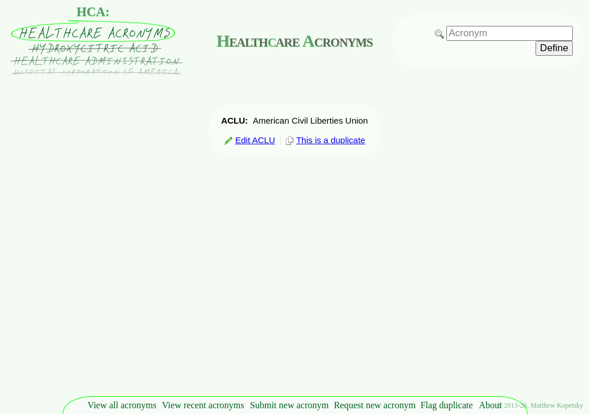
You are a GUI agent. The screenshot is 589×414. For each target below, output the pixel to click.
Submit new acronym (289, 405)
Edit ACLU (249, 140)
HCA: (93, 12)
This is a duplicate (325, 140)
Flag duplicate (446, 405)
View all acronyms (121, 405)
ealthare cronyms (294, 40)
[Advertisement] (554, 222)
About (490, 405)
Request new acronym (374, 405)
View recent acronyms (203, 405)
